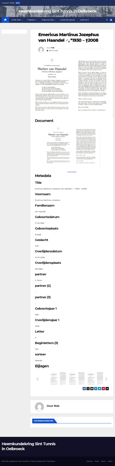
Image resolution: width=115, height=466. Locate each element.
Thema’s (31, 20)
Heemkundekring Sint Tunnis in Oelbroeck (57, 11)
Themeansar (50, 461)
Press (97, 461)
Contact (84, 20)
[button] (107, 20)
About (103, 461)
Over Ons (16, 20)
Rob (52, 48)
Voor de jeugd (67, 20)
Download (71, 172)
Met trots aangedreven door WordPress (16, 461)
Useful (110, 461)
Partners (90, 461)
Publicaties (48, 20)
